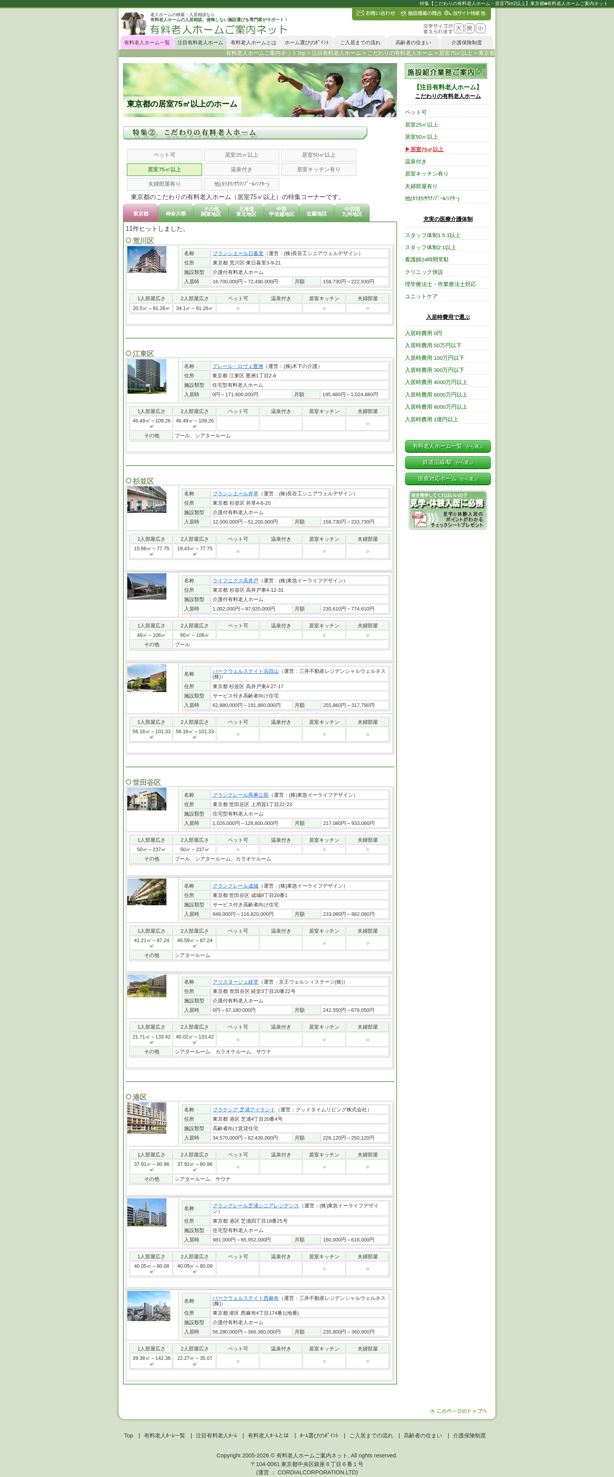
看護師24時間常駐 (427, 260)
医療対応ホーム (448, 479)
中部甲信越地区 (281, 211)
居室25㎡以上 (241, 155)
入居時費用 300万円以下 (434, 370)
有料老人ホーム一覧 (147, 42)
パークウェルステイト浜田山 (246, 671)
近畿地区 (317, 214)
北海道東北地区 (246, 211)
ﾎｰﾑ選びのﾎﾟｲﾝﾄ (319, 1435)
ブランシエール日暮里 (238, 253)
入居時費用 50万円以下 (433, 345)
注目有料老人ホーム (200, 42)
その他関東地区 (211, 211)
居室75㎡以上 (164, 169)
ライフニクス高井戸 (235, 581)
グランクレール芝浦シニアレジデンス (256, 1206)
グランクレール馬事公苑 (241, 795)
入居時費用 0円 (423, 333)
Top (128, 1435)
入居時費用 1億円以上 (432, 419)
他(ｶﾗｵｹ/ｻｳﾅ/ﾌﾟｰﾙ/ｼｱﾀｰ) (241, 184)
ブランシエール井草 (235, 494)
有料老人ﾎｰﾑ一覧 (164, 1435)
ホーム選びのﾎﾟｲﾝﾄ (307, 42)
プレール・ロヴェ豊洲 (237, 366)
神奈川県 (176, 214)
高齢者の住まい (413, 42)
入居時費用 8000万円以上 (436, 407)
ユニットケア (421, 296)
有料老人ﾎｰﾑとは (268, 1435)
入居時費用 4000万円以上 (436, 382)
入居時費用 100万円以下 (434, 358)
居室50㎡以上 (318, 155)
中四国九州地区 (352, 211)
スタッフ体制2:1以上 (430, 247)
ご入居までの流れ (360, 42)
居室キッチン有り (319, 169)
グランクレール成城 (235, 886)
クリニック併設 (424, 272)
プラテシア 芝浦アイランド (244, 1110)
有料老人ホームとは (253, 42)
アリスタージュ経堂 (235, 982)
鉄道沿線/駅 (448, 462)
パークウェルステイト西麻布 (246, 1298)
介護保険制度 (466, 42)
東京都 (140, 214)
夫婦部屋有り (164, 184)
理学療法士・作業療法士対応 (440, 284)
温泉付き (242, 169)
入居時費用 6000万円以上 (436, 395)
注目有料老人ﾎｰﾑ (216, 1435)
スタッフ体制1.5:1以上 (432, 235)
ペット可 (164, 155)
